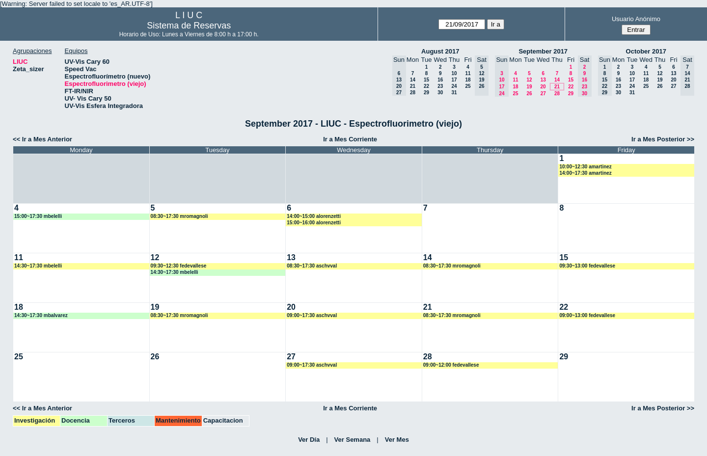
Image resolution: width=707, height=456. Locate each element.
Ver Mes (397, 439)
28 (412, 92)
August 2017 (440, 51)
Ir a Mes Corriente (350, 139)
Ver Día (309, 439)
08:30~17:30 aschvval (312, 265)
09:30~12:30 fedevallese (179, 265)
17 (454, 79)
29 (426, 92)
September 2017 (543, 51)
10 (454, 73)
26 (529, 93)
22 (426, 86)
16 (440, 79)
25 (467, 86)
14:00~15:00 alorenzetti (314, 216)
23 (440, 86)
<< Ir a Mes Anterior (42, 139)
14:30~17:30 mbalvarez (41, 315)
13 (543, 79)
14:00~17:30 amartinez (585, 173)
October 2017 (646, 51)
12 (529, 79)
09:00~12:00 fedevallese (451, 365)
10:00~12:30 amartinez (585, 166)
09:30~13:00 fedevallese (587, 265)
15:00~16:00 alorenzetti (314, 222)
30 (440, 92)
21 (412, 86)
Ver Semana (352, 439)
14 (412, 79)
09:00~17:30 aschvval (312, 315)
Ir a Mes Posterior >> (662, 139)
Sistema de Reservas (189, 25)
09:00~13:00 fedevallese (587, 315)
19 (529, 86)
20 (542, 86)
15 (426, 79)
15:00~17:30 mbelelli (38, 216)
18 (467, 79)
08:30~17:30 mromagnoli (179, 216)
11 (467, 73)
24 (454, 86)
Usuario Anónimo (636, 19)
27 (543, 93)
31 (454, 92)
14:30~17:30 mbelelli (38, 265)
